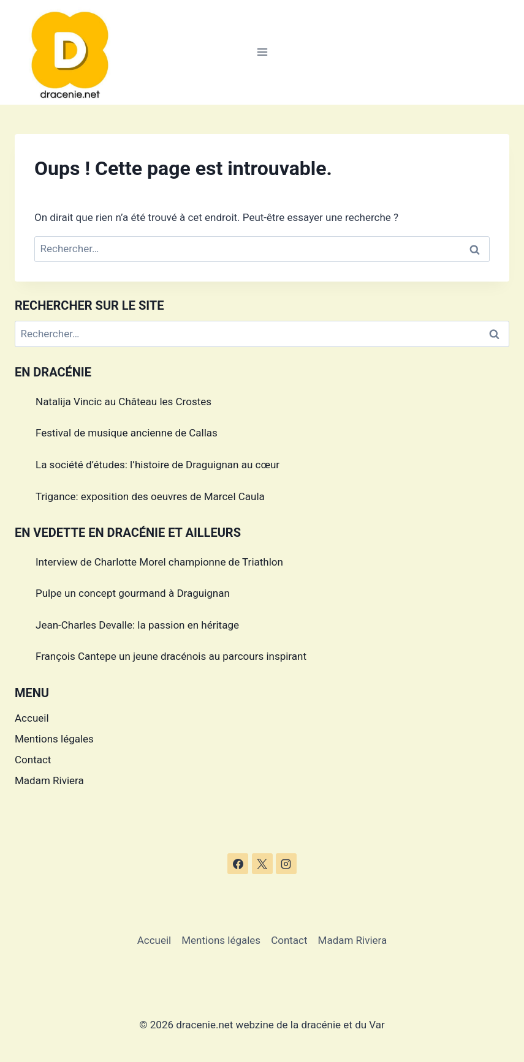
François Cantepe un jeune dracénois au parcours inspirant (171, 656)
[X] (262, 863)
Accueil (32, 718)
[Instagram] (286, 863)
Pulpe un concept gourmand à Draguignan (133, 593)
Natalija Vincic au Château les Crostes (123, 401)
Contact (33, 759)
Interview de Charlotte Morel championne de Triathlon (159, 562)
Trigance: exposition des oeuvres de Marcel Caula (150, 496)
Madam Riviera (49, 780)
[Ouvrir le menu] (262, 52)
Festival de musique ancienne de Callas (127, 433)
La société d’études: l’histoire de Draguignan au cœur (157, 464)
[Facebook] (237, 863)
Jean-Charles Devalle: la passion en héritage (137, 625)
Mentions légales (54, 739)
